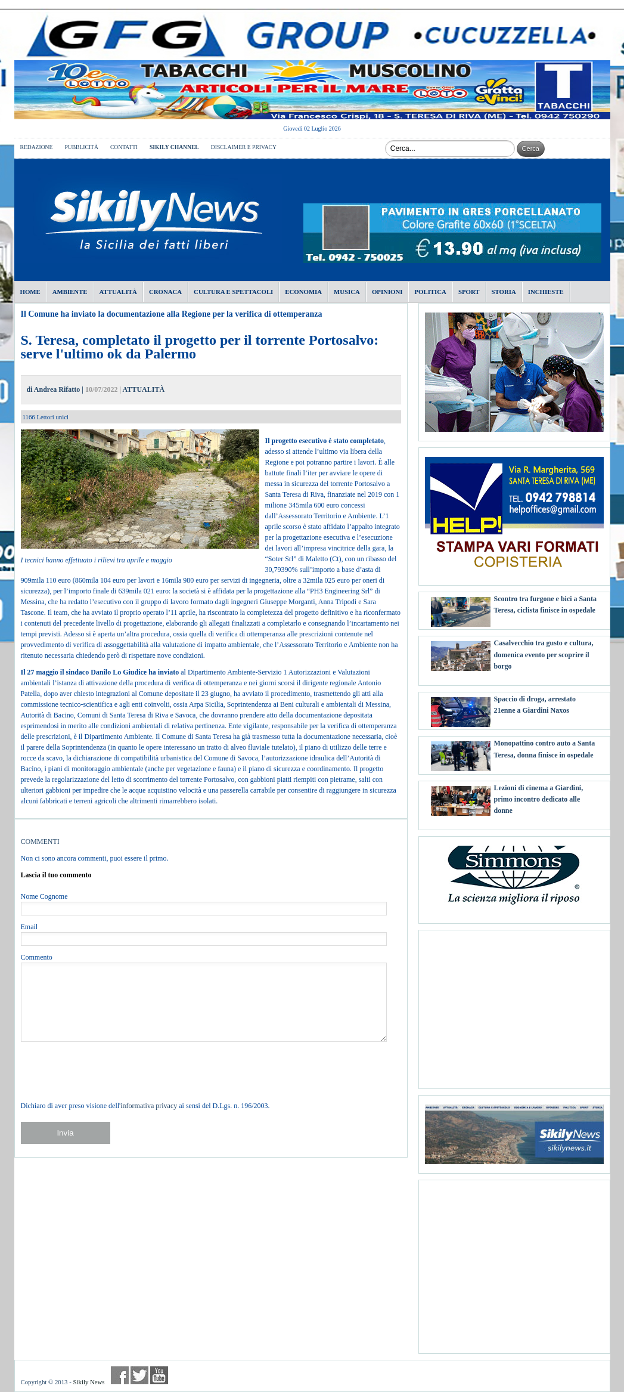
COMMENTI (40, 841)
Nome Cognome (44, 896)
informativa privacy (148, 1106)
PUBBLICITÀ (81, 147)
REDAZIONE (36, 147)
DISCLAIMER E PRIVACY (244, 147)
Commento (36, 957)
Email (29, 927)
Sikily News (88, 1381)
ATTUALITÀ (143, 389)
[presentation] (111, 1071)
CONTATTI (124, 147)
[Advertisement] (514, 1004)
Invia (65, 1132)
